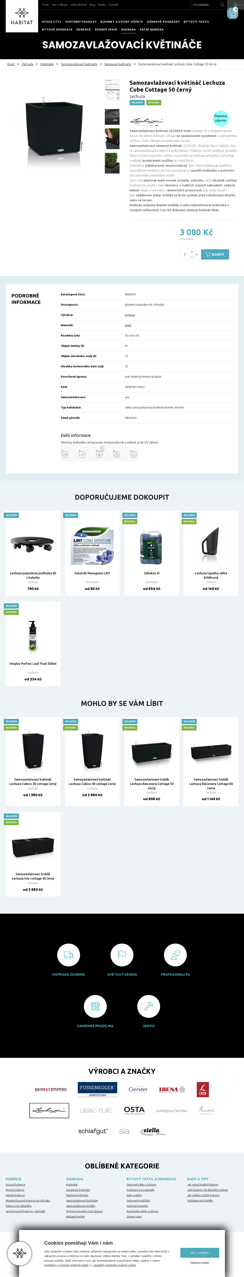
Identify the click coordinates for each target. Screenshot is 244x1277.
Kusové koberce (15, 1184)
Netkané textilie (75, 1216)
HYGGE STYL (51, 21)
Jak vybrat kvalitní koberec (202, 1184)
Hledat (211, 5)
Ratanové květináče (118, 64)
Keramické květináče (78, 1189)
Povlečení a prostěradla (140, 1189)
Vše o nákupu (60, 4)
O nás (45, 4)
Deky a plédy (134, 1195)
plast (128, 325)
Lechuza (130, 314)
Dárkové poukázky (163, 21)
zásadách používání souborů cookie (114, 1265)
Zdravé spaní (106, 29)
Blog (92, 4)
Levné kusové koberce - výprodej (25, 1211)
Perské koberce (15, 1189)
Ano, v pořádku (200, 1252)
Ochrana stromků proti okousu (84, 1211)
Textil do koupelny (137, 1205)
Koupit (220, 254)
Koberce (83, 29)
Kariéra (102, 4)
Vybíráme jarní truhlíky (200, 1200)
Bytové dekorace (57, 29)
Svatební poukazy (81, 21)
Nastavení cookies (199, 1262)
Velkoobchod (79, 4)
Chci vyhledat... (190, 4)
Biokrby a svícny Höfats (121, 21)
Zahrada (128, 29)
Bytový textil (196, 21)
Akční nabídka (152, 29)
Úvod (10, 64)
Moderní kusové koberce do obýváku (28, 1200)
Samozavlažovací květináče (79, 64)
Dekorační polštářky (138, 1200)
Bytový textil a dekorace (151, 1179)
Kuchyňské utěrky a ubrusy (142, 1211)
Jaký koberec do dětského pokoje (207, 1189)
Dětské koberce (15, 1195)
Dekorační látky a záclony (141, 1184)
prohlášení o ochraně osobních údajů (66, 1265)
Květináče (47, 64)
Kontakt (113, 4)
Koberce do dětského (19, 1205)
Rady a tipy (197, 1179)
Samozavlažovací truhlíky (80, 1205)
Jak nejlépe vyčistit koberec (203, 1195)
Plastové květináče (77, 1195)
